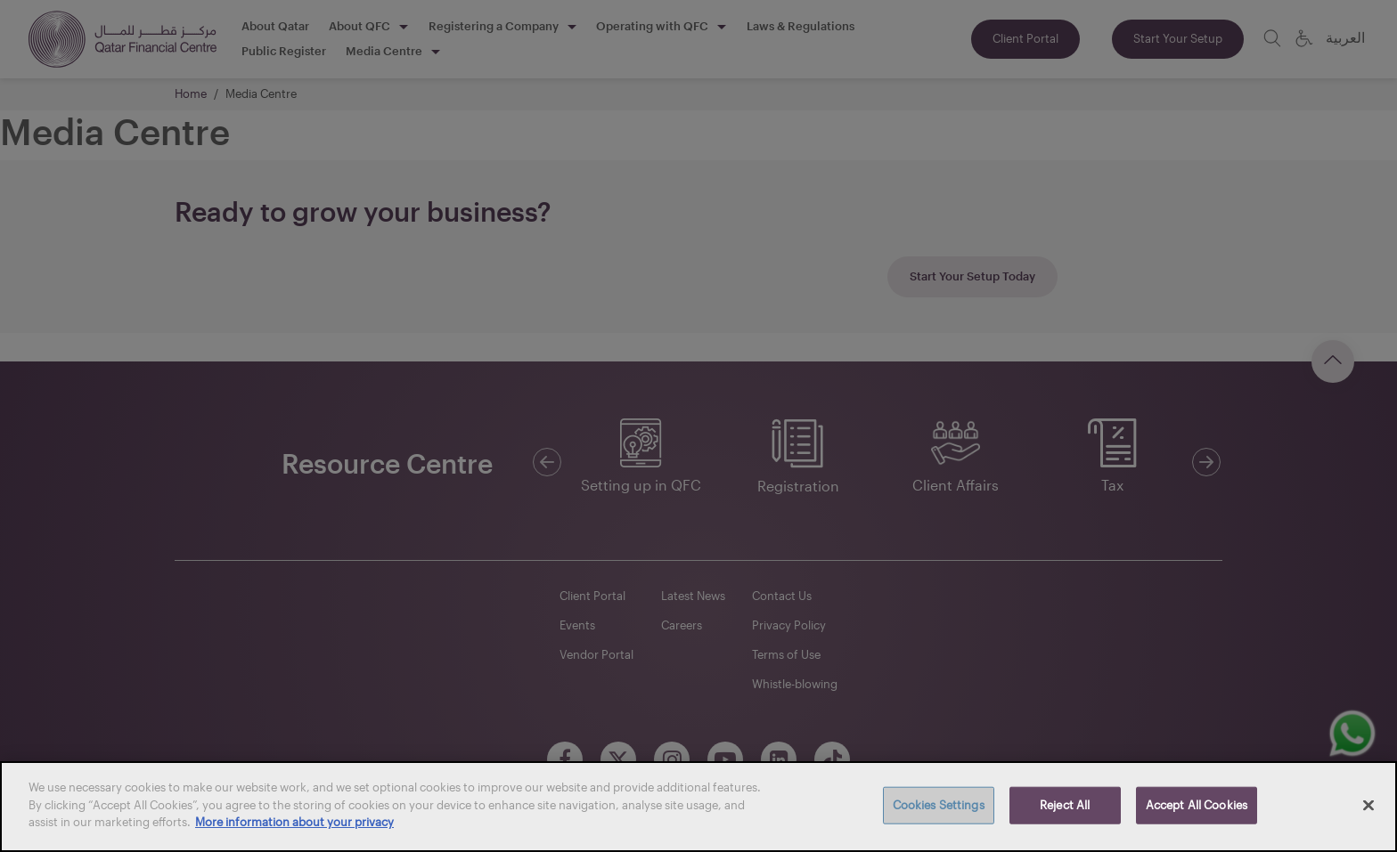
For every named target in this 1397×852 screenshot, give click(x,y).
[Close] (1368, 805)
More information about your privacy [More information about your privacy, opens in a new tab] (294, 822)
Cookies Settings (938, 805)
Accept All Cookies (1196, 805)
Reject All (1065, 805)
